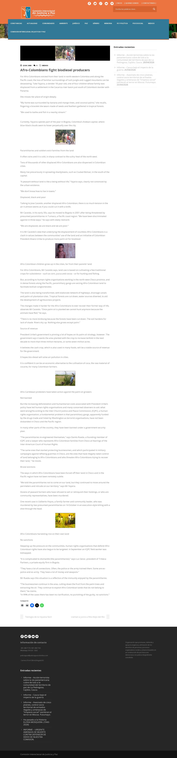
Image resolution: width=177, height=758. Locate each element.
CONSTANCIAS (16, 23)
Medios (45, 65)
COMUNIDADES (48, 23)
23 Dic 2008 (27, 65)
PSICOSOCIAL (138, 23)
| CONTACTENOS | (148, 3)
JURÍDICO (76, 23)
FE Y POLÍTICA (122, 23)
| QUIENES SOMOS (131, 3)
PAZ (86, 23)
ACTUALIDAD (32, 23)
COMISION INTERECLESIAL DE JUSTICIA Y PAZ (27, 32)
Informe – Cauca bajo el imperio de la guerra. (34, 696)
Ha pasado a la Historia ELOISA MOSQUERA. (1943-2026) (36, 722)
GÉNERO (96, 23)
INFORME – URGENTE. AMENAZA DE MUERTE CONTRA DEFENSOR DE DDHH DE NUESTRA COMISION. (34, 734)
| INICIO (119, 3)
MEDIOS (151, 23)
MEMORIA (108, 23)
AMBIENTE (63, 23)
